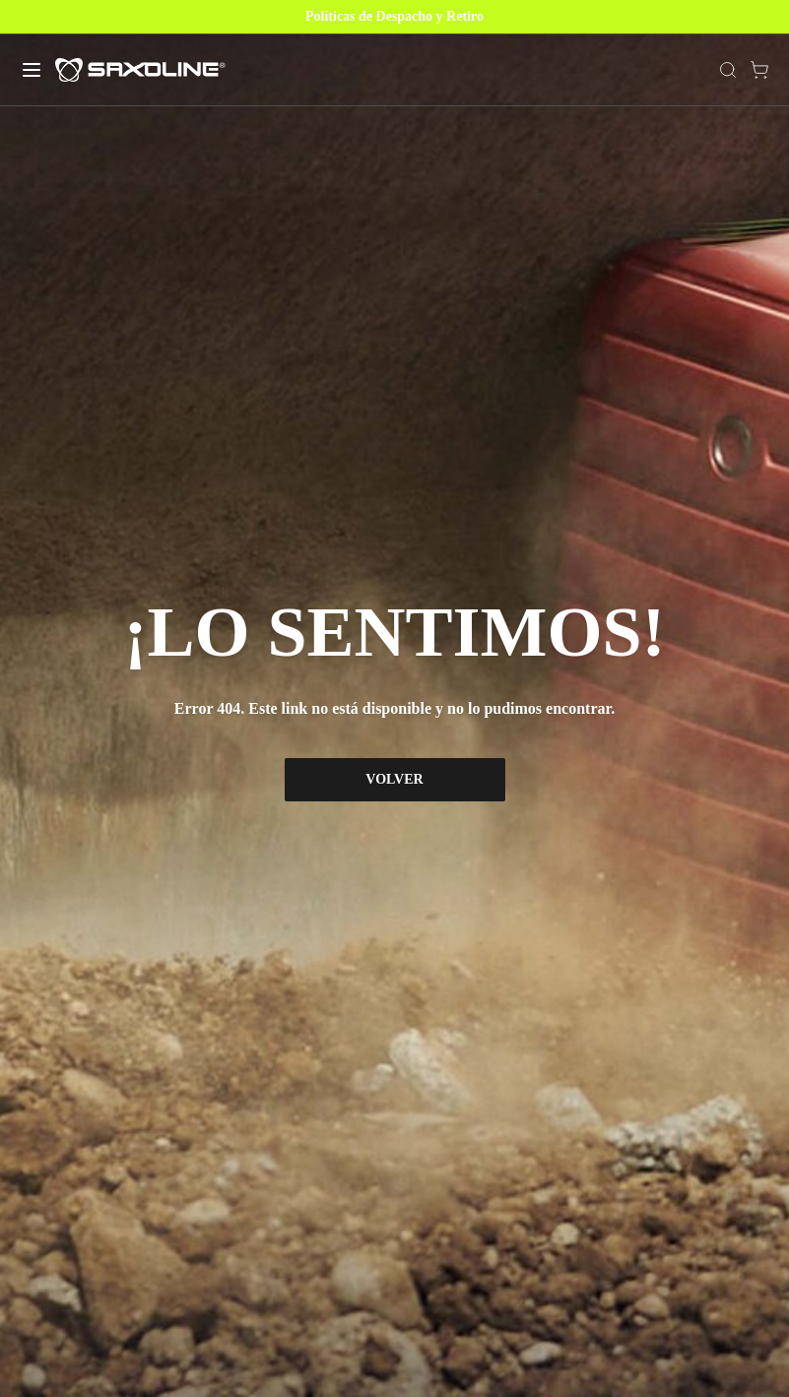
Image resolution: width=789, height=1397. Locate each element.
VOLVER (394, 779)
